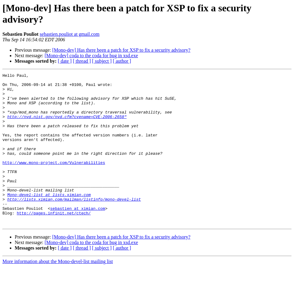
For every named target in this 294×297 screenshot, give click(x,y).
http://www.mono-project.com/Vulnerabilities (53, 181)
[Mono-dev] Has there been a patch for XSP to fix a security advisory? (121, 50)
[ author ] (122, 61)
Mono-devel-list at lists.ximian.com (49, 219)
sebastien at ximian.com (77, 236)
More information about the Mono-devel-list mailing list (57, 291)
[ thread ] (82, 61)
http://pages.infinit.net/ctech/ (54, 241)
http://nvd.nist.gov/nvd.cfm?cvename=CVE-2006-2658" (67, 125)
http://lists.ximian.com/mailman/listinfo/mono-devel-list (74, 225)
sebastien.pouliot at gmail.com (70, 34)
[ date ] (65, 61)
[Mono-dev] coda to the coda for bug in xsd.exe (91, 55)
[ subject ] (102, 61)
